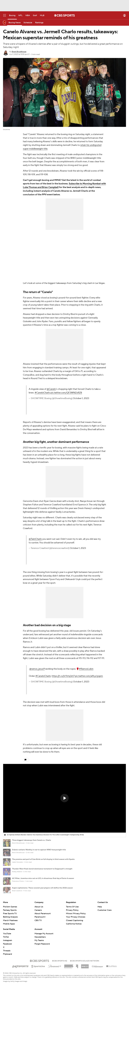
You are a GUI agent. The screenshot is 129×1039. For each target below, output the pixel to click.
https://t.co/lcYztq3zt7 (63, 676)
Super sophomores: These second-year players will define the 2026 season (42, 888)
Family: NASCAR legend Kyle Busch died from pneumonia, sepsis (38, 926)
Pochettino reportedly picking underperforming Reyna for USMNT (39, 916)
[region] (64, 798)
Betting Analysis (10, 958)
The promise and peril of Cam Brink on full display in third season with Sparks (43, 859)
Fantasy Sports (10, 951)
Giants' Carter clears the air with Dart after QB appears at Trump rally (40, 897)
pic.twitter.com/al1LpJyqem (89, 676)
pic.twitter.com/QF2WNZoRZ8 (66, 392)
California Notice (74, 965)
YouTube (7, 975)
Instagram (7, 982)
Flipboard (7, 995)
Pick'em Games (10, 948)
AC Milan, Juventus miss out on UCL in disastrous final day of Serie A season (43, 878)
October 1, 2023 (81, 398)
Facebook (7, 985)
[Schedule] (28, 22)
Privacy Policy (72, 951)
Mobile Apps (9, 965)
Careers (38, 951)
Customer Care (104, 951)
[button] (64, 798)
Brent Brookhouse (19, 52)
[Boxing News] (14, 22)
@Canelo (51, 389)
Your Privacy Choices (75, 958)
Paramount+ (40, 958)
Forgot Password (42, 985)
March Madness (10, 962)
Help (100, 948)
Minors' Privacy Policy (76, 955)
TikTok (6, 978)
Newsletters (40, 978)
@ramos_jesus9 (37, 668)
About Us (39, 948)
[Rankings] (39, 22)
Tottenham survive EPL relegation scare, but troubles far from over (39, 907)
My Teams (39, 982)
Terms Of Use (72, 948)
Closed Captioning (74, 962)
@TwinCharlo (35, 539)
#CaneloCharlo (42, 392)
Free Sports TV (10, 955)
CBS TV (38, 962)
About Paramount (43, 955)
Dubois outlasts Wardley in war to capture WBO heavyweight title (39, 850)
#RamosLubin (86, 668)
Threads (6, 992)
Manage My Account (44, 975)
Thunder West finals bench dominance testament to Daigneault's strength (42, 869)
